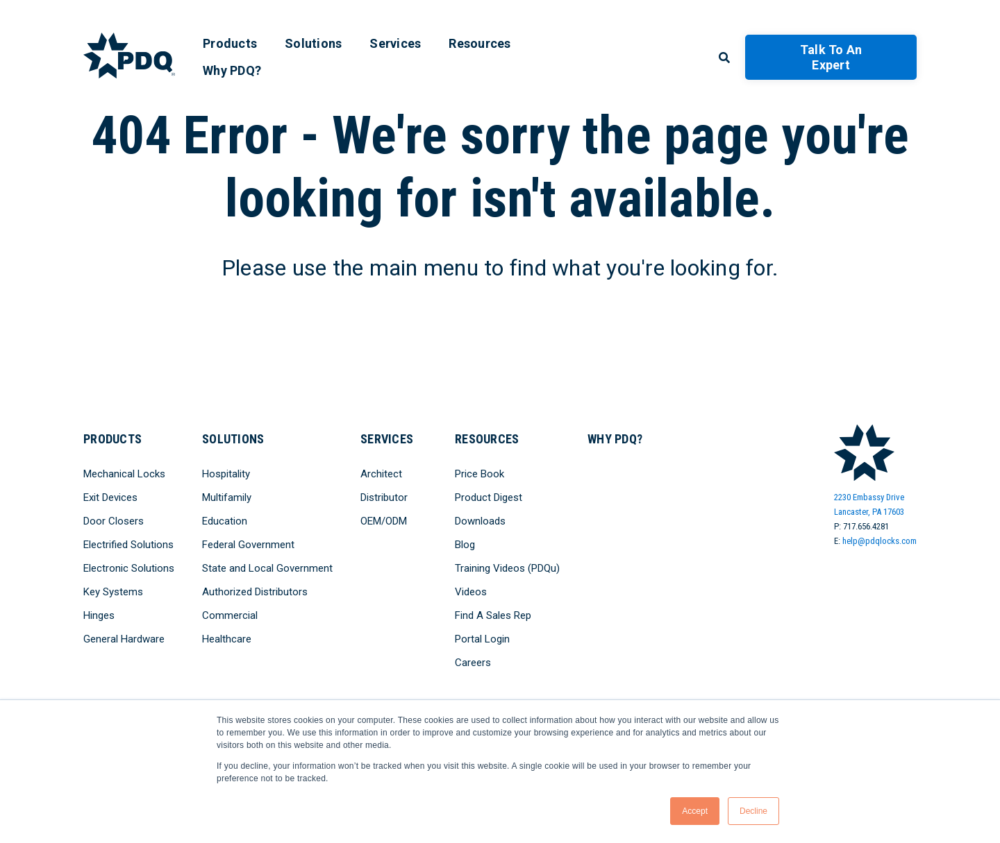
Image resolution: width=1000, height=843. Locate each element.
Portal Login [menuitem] (482, 639)
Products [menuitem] (230, 43)
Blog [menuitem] (465, 544)
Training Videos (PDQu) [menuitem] (507, 568)
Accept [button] (695, 811)
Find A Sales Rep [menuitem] (493, 615)
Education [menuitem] (224, 521)
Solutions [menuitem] (313, 43)
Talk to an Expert (831, 57)
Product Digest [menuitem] (488, 497)
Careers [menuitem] (473, 662)
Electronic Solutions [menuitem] (128, 568)
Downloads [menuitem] (480, 521)
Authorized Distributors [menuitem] (255, 592)
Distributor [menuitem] (384, 497)
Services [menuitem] (395, 43)
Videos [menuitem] (471, 592)
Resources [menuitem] (479, 43)
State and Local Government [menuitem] (267, 568)
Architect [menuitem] (381, 474)
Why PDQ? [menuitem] (232, 70)
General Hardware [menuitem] (124, 639)
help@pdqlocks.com (879, 541)
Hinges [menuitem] (99, 615)
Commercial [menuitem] (230, 615)
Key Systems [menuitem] (113, 592)
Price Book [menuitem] (479, 474)
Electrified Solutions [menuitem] (128, 544)
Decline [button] (753, 811)
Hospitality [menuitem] (226, 474)
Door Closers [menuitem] (113, 521)
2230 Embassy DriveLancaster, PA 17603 (869, 504)
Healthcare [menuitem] (226, 639)
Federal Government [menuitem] (248, 544)
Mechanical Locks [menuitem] (124, 474)
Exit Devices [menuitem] (110, 497)
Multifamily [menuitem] (226, 497)
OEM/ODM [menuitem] (383, 521)
